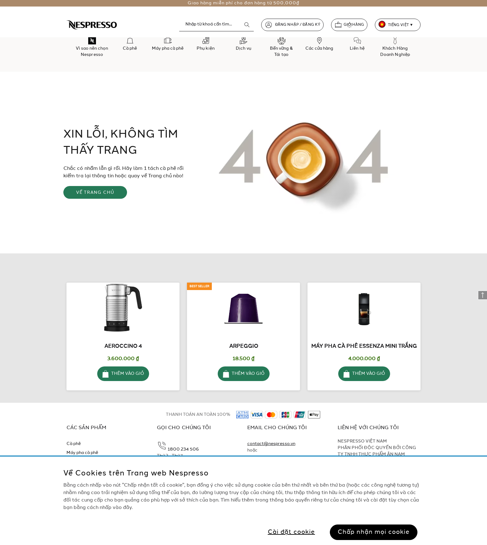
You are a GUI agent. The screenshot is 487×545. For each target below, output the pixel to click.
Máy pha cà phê (82, 453)
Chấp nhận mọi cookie (374, 532)
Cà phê (73, 444)
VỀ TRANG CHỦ (95, 192)
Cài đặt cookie (291, 532)
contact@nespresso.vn (271, 444)
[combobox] (216, 24)
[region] (243, 500)
